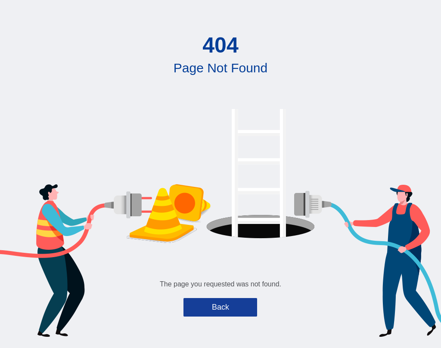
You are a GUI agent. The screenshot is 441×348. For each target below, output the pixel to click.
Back (220, 307)
